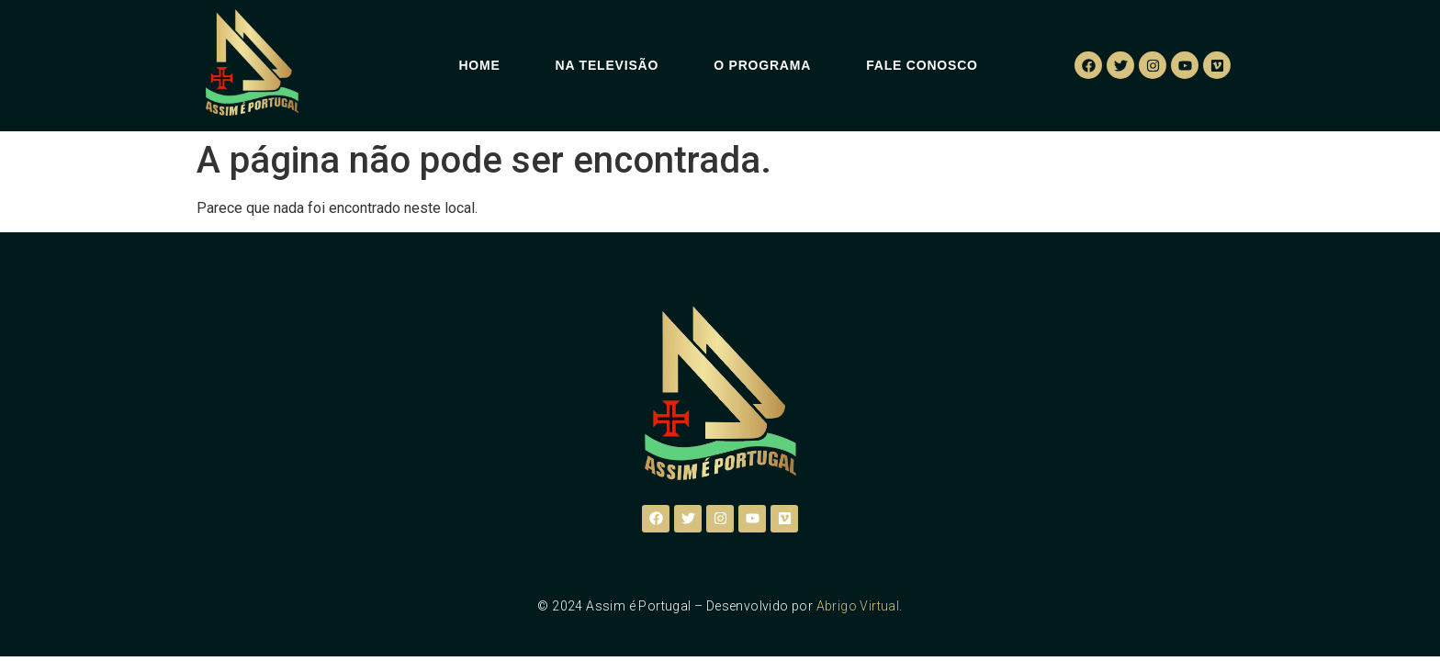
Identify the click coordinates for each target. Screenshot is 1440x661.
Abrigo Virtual (858, 606)
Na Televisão (607, 65)
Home (479, 65)
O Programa (762, 65)
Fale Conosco (922, 65)
